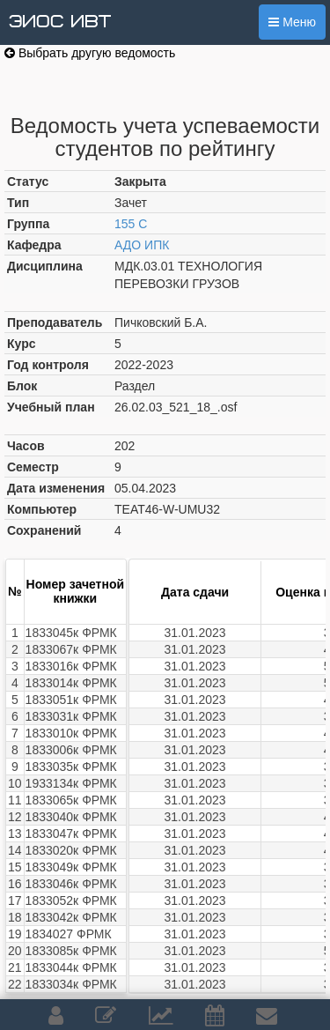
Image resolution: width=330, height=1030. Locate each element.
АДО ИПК (141, 245)
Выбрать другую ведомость (89, 53)
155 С (130, 224)
